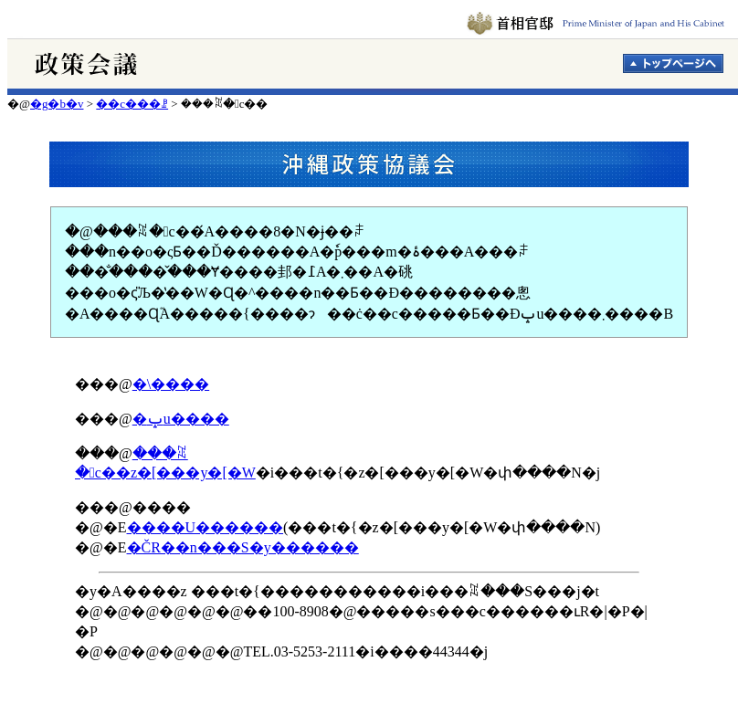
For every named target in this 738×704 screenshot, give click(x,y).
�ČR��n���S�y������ (243, 547)
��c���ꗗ (132, 103)
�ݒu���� (180, 418)
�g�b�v (57, 103)
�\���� (170, 384)
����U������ (205, 527)
